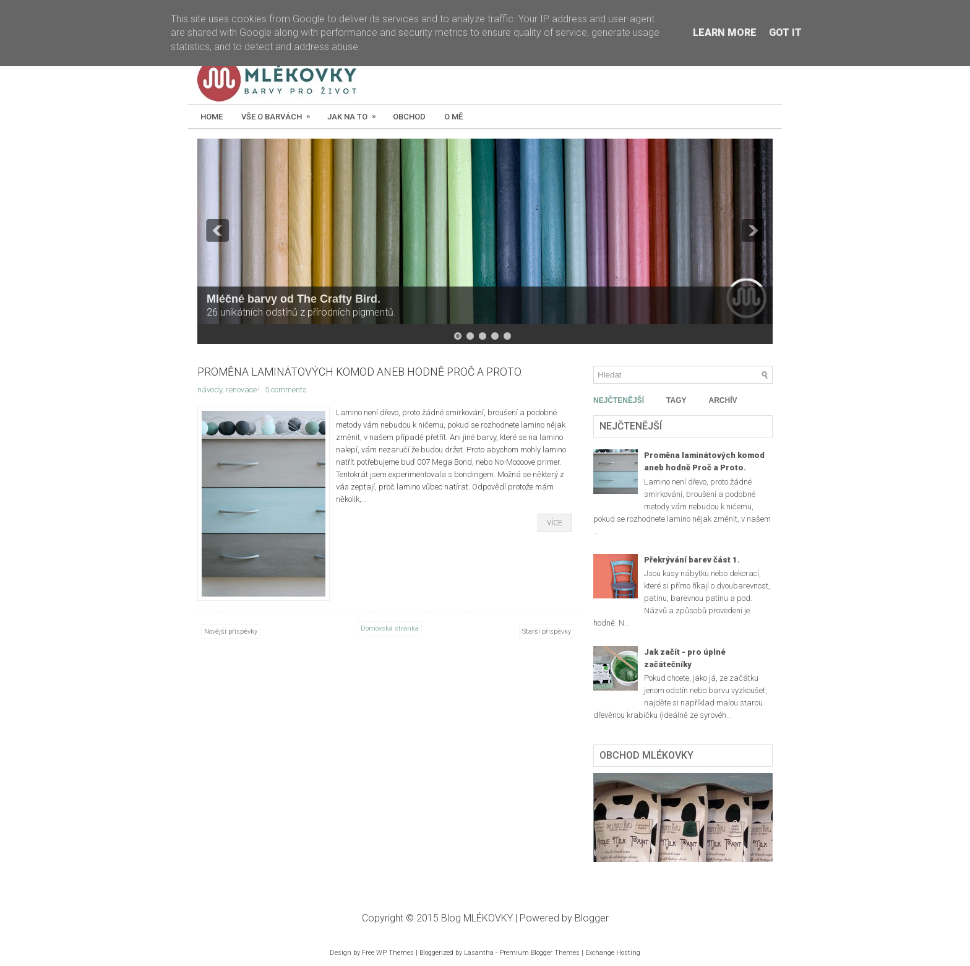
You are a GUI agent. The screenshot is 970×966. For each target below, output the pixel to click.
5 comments (286, 389)
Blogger (592, 918)
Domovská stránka (390, 628)
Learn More (725, 32)
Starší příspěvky (546, 631)
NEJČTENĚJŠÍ (618, 400)
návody (209, 389)
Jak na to (355, 112)
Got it (785, 32)
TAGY (676, 400)
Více (554, 523)
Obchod (409, 116)
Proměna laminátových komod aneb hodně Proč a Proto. (360, 372)
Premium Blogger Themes (539, 953)
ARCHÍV (722, 400)
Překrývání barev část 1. (692, 559)
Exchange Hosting (612, 953)
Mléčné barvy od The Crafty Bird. (293, 299)
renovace (241, 389)
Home (211, 116)
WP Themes (395, 953)
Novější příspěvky (230, 631)
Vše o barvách (279, 112)
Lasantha (479, 953)
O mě (453, 116)
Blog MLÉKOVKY (477, 918)
